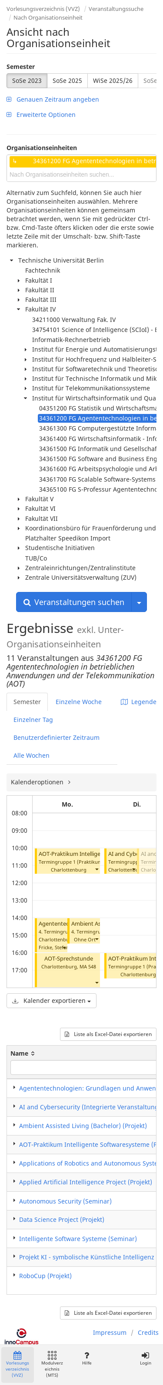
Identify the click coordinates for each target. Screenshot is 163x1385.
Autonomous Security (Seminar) (65, 1201)
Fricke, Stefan (54, 947)
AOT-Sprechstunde (68, 958)
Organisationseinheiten (42, 148)
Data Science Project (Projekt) (61, 1219)
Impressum (109, 1332)
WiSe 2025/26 (113, 80)
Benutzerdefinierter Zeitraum (56, 737)
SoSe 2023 (27, 80)
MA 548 (88, 966)
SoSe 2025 (67, 80)
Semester (21, 66)
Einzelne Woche (79, 702)
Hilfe (86, 1358)
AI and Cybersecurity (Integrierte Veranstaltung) (90, 1107)
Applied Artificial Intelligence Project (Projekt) (85, 1182)
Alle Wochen (31, 755)
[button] (96, 868)
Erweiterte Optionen (41, 114)
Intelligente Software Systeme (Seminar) (78, 1239)
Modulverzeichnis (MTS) (52, 1364)
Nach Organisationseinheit (48, 17)
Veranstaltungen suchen (73, 602)
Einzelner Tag (33, 719)
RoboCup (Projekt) (45, 1276)
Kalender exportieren (51, 1000)
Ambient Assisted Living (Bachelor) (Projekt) (83, 1126)
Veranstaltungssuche (116, 9)
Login (145, 1358)
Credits (148, 1332)
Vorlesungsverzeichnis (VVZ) (43, 9)
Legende (138, 702)
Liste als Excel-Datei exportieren (108, 1034)
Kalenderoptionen (38, 782)
